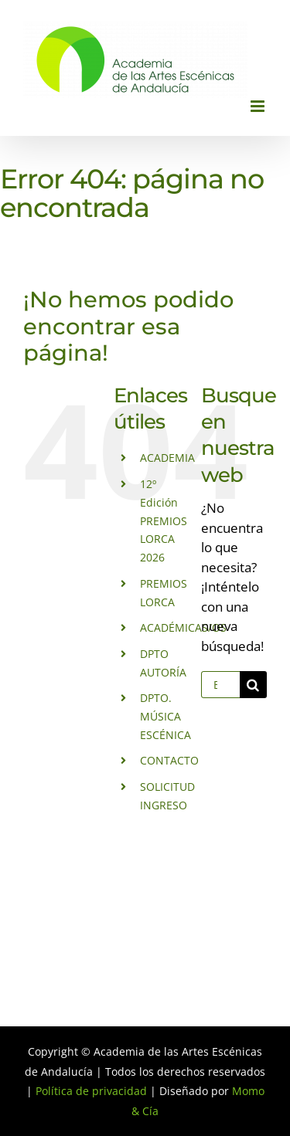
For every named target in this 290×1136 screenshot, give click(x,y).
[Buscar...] (220, 684)
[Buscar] (253, 684)
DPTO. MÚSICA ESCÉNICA (165, 716)
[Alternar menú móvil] (259, 106)
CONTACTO (169, 760)
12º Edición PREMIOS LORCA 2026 (163, 520)
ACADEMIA (167, 457)
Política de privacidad (91, 1090)
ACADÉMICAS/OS (183, 627)
